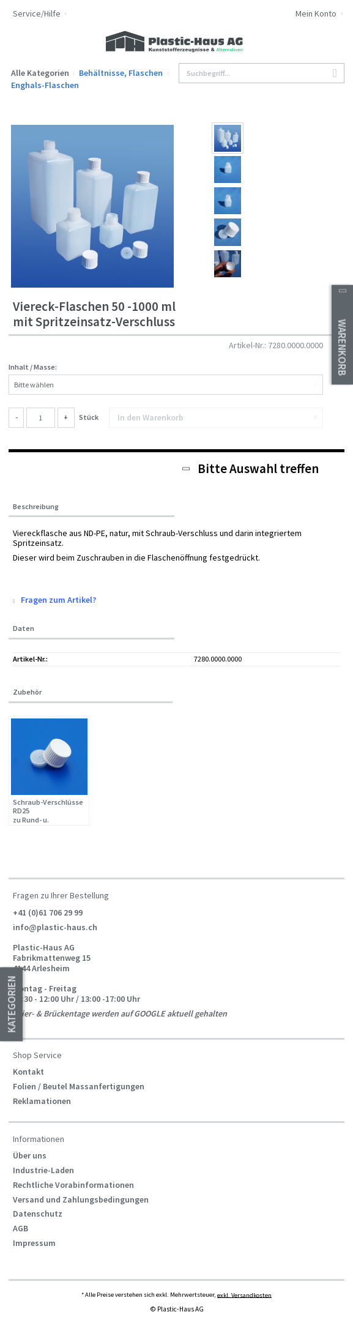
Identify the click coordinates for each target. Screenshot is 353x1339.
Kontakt (28, 1071)
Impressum (34, 1242)
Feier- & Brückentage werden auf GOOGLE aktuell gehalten (120, 1012)
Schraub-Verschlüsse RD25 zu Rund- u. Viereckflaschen (48, 811)
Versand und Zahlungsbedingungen (81, 1199)
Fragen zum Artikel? (54, 599)
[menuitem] (301, 15)
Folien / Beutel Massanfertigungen (78, 1086)
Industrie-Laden (43, 1170)
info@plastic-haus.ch (55, 926)
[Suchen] (335, 73)
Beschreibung (36, 506)
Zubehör (27, 691)
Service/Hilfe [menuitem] (37, 14)
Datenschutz (37, 1213)
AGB (20, 1228)
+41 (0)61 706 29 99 (48, 911)
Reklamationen (42, 1100)
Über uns (29, 1155)
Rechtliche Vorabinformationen (73, 1184)
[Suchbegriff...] (261, 73)
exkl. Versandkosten (244, 1295)
